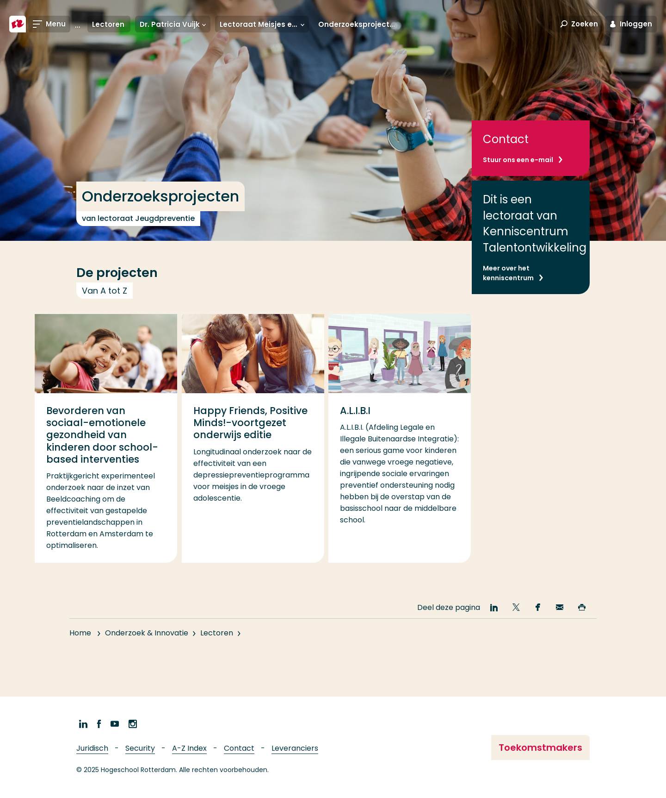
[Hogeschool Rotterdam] (17, 24)
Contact (239, 748)
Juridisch (92, 748)
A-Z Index (189, 748)
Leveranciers (294, 748)
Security (140, 748)
